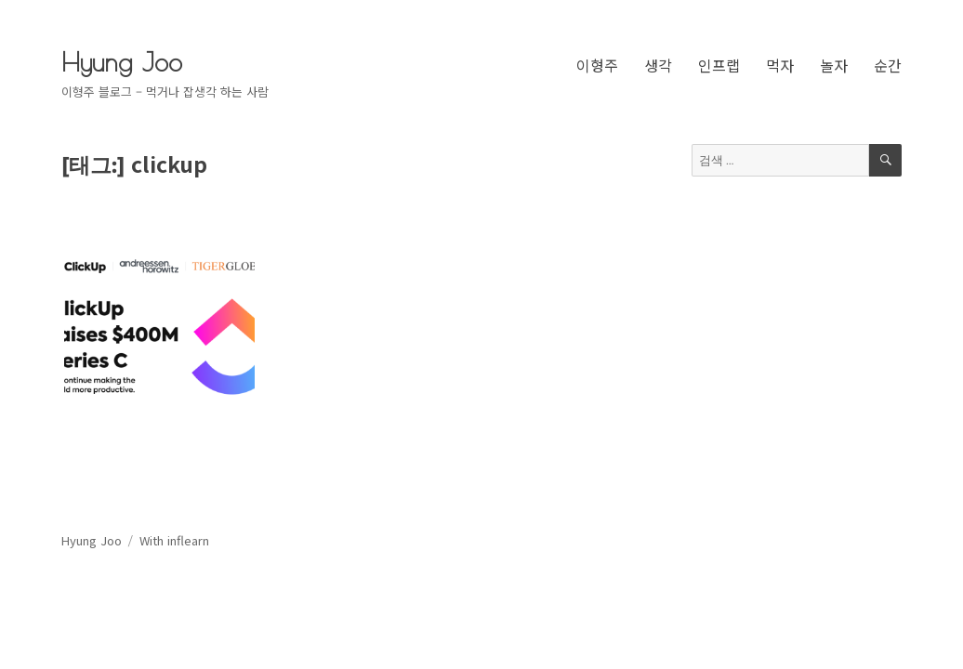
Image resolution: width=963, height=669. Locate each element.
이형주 (597, 65)
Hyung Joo (121, 61)
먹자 (780, 65)
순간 (888, 65)
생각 (658, 65)
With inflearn (174, 540)
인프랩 (719, 65)
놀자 (834, 65)
